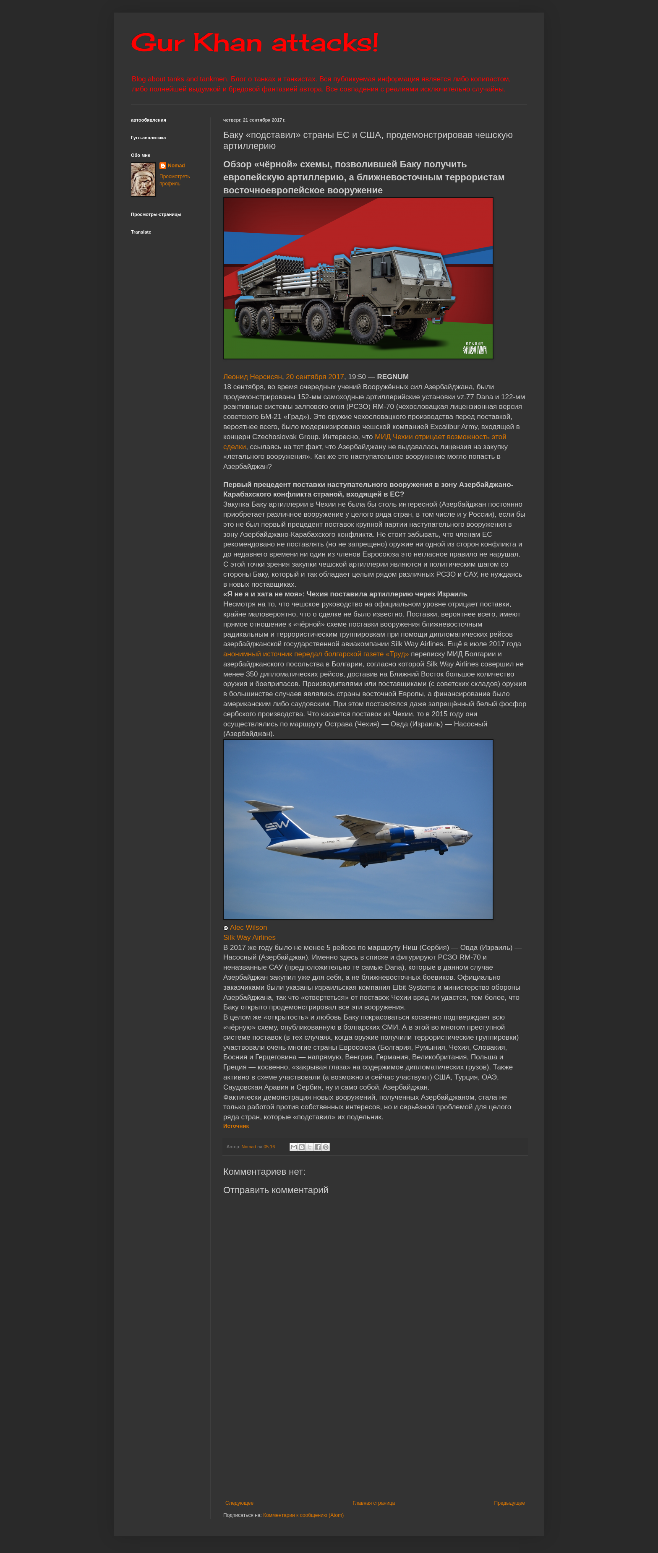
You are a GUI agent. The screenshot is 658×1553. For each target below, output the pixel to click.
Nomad (176, 166)
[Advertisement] (426, 1437)
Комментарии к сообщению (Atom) (303, 1515)
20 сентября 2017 (315, 377)
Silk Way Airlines (249, 938)
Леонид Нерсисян (252, 377)
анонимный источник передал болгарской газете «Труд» (316, 654)
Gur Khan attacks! (255, 41)
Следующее (239, 1503)
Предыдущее (509, 1503)
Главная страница (374, 1503)
